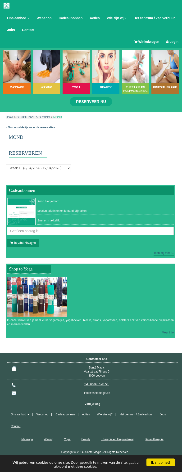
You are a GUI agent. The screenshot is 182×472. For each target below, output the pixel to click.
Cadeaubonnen (71, 18)
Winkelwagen (146, 42)
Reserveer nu (91, 102)
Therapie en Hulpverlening (118, 439)
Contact (28, 30)
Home (9, 117)
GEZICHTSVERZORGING (33, 117)
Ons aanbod (18, 18)
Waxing (48, 439)
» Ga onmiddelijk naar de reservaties (30, 127)
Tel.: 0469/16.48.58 (96, 384)
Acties (95, 18)
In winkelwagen (23, 243)
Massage (27, 439)
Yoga (67, 439)
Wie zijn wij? (117, 18)
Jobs (11, 30)
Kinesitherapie (155, 439)
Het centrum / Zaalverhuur (154, 18)
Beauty (86, 439)
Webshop (44, 18)
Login (172, 42)
